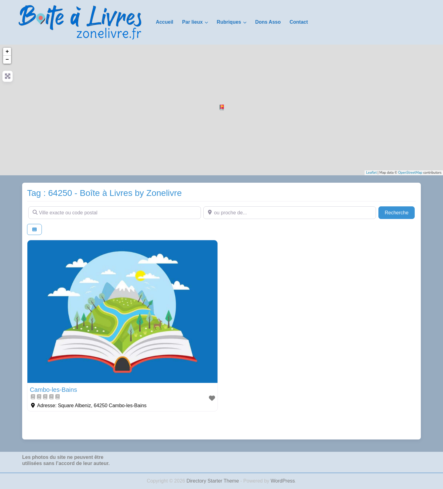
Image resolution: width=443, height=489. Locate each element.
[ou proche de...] (289, 212)
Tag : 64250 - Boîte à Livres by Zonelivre (104, 193)
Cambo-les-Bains (53, 389)
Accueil (164, 22)
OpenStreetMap (410, 172)
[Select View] (34, 229)
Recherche (400, 212)
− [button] (7, 59)
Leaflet (371, 172)
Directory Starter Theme (213, 480)
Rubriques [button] (229, 22)
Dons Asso (268, 22)
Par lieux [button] (192, 22)
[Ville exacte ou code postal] (114, 212)
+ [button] (7, 51)
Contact (298, 22)
